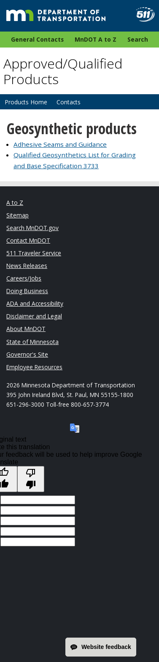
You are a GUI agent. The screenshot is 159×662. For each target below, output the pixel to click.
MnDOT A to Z (95, 39)
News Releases (26, 266)
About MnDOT (26, 329)
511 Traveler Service (33, 253)
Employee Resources (34, 367)
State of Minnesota (32, 342)
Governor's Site (27, 354)
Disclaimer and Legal (34, 316)
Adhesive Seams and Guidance (60, 144)
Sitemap (17, 215)
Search (137, 39)
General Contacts (37, 39)
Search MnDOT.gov (32, 228)
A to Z (14, 203)
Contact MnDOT (28, 240)
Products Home (26, 102)
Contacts (69, 102)
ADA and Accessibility (34, 303)
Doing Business (27, 291)
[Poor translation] (30, 479)
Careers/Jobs (23, 278)
